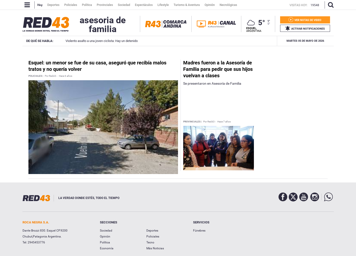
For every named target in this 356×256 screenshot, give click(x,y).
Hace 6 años (65, 76)
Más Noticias (155, 248)
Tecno (150, 242)
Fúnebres (199, 230)
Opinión (105, 236)
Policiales (152, 236)
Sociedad (106, 230)
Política (105, 242)
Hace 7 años (224, 121)
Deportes (152, 230)
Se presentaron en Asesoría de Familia (212, 83)
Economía (106, 248)
